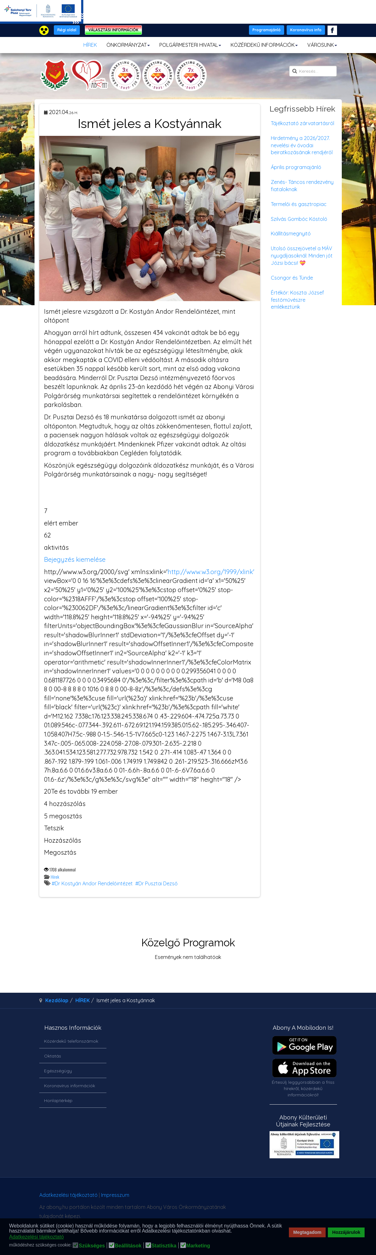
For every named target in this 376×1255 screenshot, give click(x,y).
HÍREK (90, 45)
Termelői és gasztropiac (299, 204)
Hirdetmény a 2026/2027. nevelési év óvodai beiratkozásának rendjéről (302, 145)
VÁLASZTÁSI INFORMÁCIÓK (113, 29)
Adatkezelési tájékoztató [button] (36, 1237)
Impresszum (115, 1195)
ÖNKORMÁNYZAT (128, 45)
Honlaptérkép (58, 1100)
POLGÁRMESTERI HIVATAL (190, 45)
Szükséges (92, 1245)
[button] (233, 1231)
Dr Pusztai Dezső (158, 883)
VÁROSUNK (322, 45)
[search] (313, 71)
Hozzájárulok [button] (346, 1232)
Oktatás (52, 1056)
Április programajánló (296, 167)
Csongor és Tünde (292, 278)
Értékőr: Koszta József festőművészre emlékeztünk (297, 299)
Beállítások (128, 1245)
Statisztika (163, 1245)
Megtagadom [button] (307, 1232)
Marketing (198, 1245)
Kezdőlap (56, 1000)
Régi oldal (66, 29)
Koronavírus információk (69, 1085)
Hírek (55, 876)
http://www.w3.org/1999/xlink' (211, 572)
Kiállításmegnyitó (291, 233)
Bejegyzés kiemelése (74, 559)
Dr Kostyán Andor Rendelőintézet (94, 883)
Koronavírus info (306, 29)
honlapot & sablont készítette (268, 1197)
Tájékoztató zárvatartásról (302, 123)
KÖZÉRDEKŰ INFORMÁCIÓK (264, 45)
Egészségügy (58, 1071)
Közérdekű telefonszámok (71, 1041)
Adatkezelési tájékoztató (68, 1195)
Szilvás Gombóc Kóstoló (299, 219)
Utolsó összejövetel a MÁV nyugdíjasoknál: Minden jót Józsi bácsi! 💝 (302, 255)
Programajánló (266, 29)
